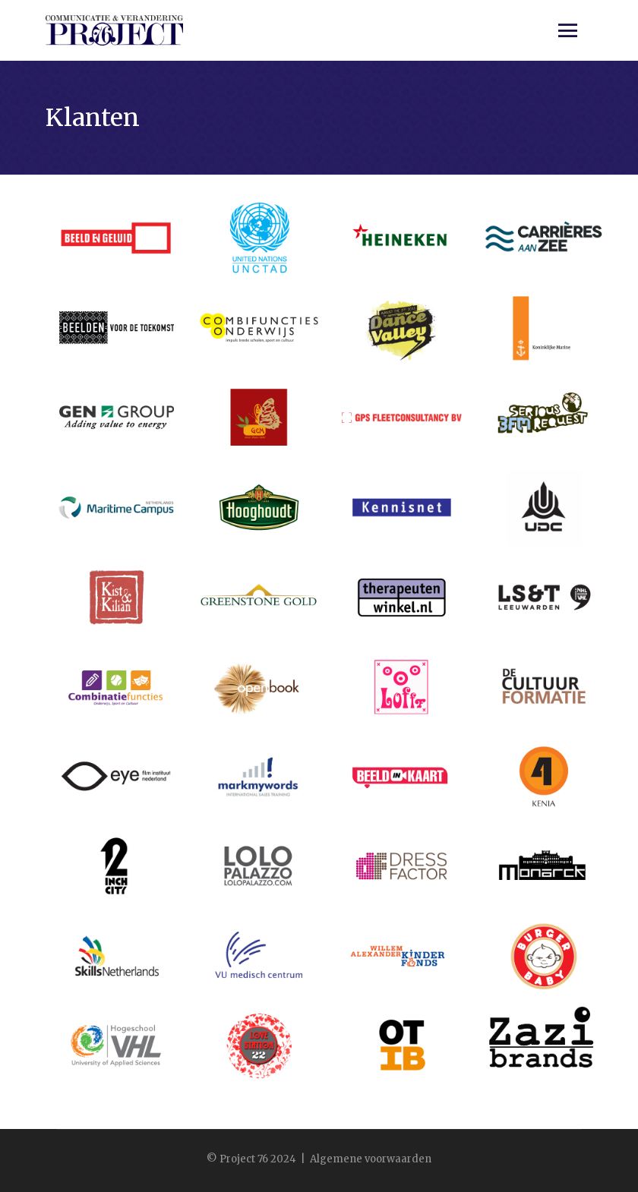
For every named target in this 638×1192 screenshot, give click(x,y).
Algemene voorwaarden (370, 1159)
